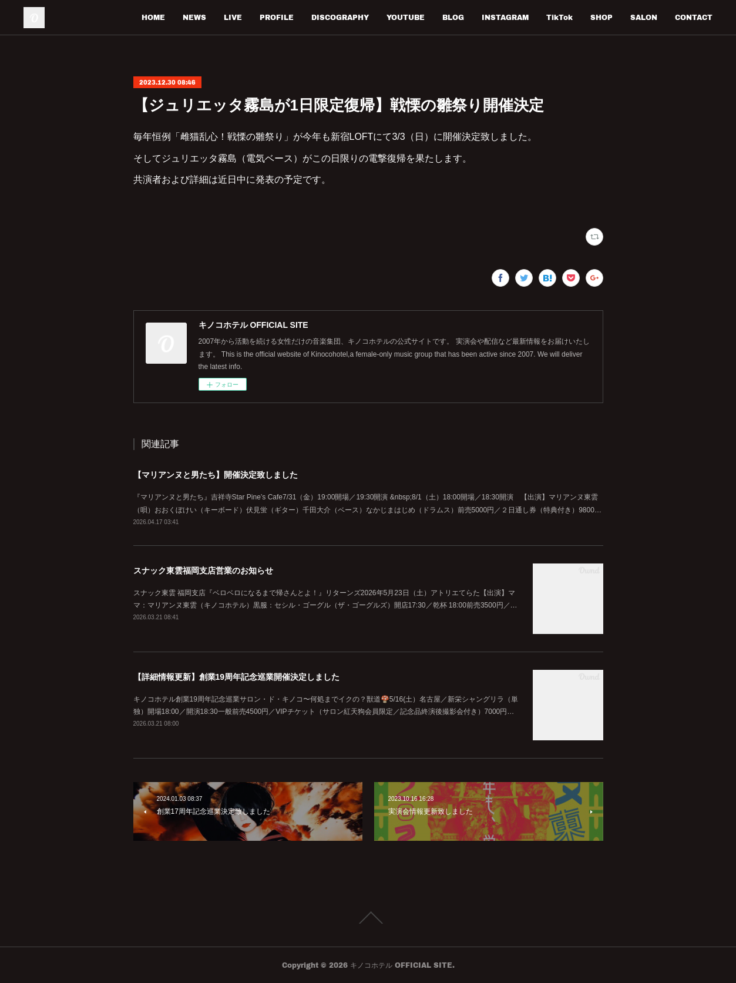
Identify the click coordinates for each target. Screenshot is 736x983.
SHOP (601, 17)
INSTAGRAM (505, 17)
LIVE (233, 17)
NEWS (194, 17)
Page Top (368, 917)
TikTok (559, 17)
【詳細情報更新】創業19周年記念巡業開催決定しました (236, 677)
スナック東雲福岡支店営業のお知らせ (203, 570)
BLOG (453, 17)
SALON (643, 17)
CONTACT (694, 17)
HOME (153, 17)
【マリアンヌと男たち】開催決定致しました (215, 474)
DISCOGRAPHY (340, 17)
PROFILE (277, 17)
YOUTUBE (406, 17)
